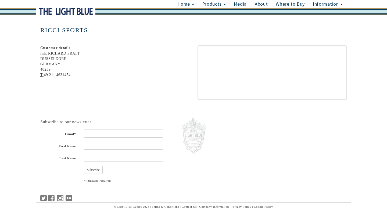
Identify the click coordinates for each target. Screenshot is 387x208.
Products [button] (214, 4)
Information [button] (328, 4)
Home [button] (185, 4)
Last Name (67, 158)
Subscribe (93, 170)
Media (240, 4)
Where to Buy (290, 4)
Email (70, 134)
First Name (67, 146)
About (261, 4)
